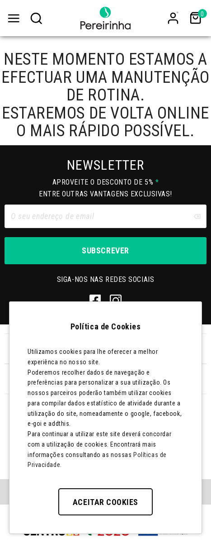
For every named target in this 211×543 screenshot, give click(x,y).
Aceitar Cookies (105, 502)
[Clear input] (197, 216)
